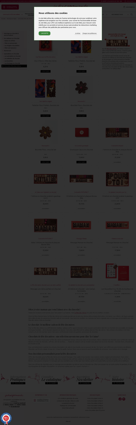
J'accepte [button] (44, 33)
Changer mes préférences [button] (89, 33)
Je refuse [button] (77, 33)
